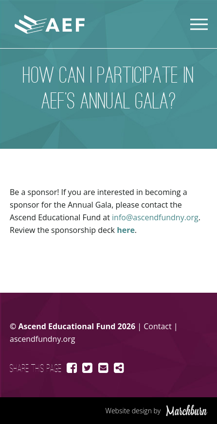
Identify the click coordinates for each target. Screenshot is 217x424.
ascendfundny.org (42, 339)
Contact (157, 326)
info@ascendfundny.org (155, 217)
